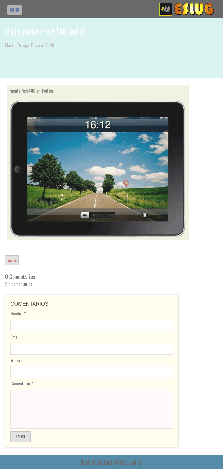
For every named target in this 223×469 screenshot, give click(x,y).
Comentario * (21, 383)
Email (15, 337)
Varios (12, 260)
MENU (14, 10)
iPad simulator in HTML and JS (45, 31)
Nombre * (18, 313)
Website (16, 360)
